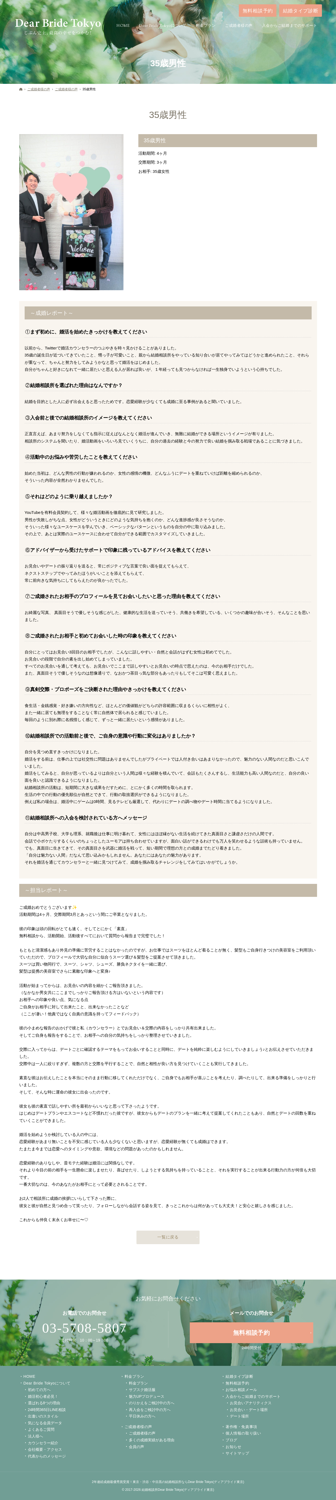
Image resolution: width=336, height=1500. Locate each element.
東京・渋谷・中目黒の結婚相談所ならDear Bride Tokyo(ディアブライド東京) (188, 1482)
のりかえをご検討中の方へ (151, 1403)
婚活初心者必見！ (43, 1396)
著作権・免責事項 (241, 1427)
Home (29, 1376)
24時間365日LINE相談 (47, 1410)
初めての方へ (39, 1389)
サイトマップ (237, 1453)
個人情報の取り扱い (243, 1433)
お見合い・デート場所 (249, 1410)
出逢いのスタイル (43, 1416)
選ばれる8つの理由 (44, 1403)
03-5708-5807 (84, 1328)
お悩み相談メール (241, 1389)
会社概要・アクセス (45, 1449)
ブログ (231, 1440)
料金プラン (138, 1383)
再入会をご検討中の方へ (150, 1410)
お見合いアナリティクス (251, 1403)
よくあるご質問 (41, 1429)
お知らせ (233, 1447)
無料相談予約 (237, 1383)
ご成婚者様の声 (138, 1427)
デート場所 (239, 1416)
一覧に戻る (167, 1237)
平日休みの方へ (142, 1416)
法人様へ (35, 1436)
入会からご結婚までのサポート (253, 1396)
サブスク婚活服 (142, 1389)
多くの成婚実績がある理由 (151, 1440)
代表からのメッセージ (47, 1456)
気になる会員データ (45, 1423)
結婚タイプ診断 (239, 1376)
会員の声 (136, 1447)
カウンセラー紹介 (43, 1443)
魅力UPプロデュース (146, 1396)
